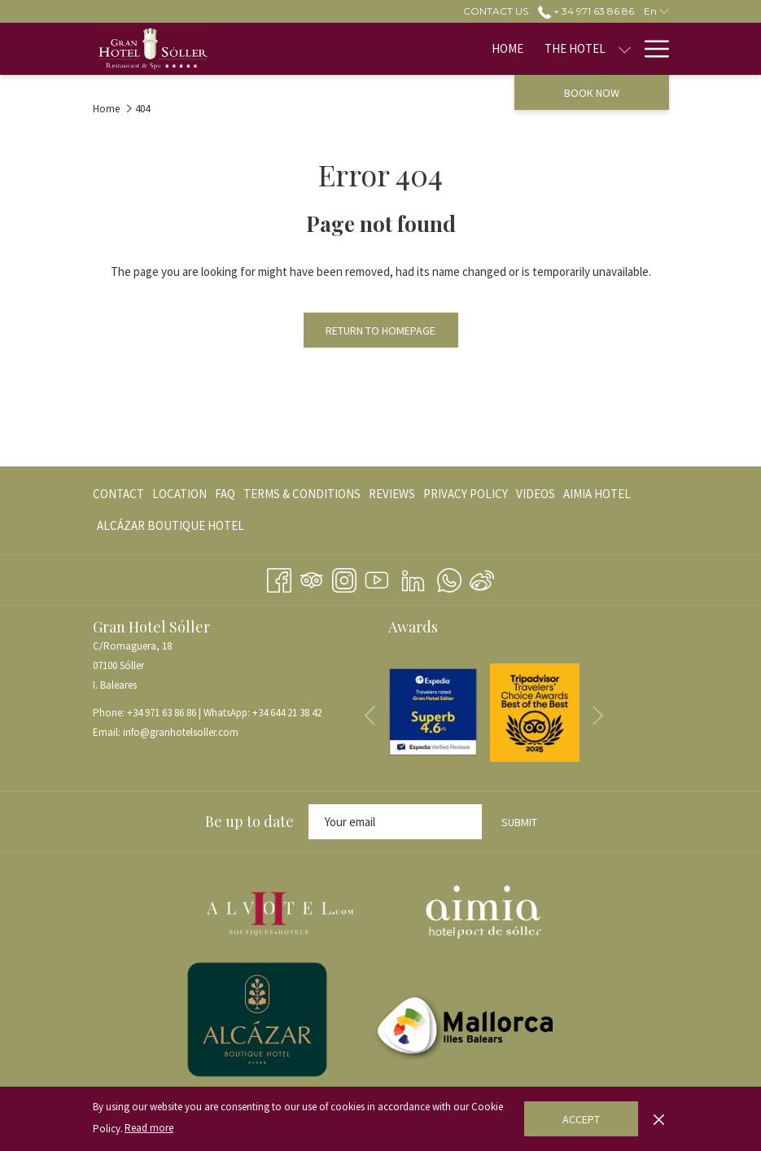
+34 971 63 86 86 (161, 713)
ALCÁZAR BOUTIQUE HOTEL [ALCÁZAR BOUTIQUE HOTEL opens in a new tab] (170, 528)
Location (179, 493)
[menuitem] (318, 49)
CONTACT (118, 493)
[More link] (650, 49)
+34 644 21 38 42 (286, 713)
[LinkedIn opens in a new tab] (413, 577)
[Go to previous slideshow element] (370, 715)
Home (106, 109)
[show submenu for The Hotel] (435, 49)
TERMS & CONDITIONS (302, 493)
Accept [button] (581, 1119)
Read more (149, 1128)
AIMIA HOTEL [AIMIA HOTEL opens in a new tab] (597, 497)
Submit (519, 822)
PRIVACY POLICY (465, 493)
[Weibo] (482, 577)
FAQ (225, 493)
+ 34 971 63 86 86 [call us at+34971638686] (586, 11)
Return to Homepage (380, 330)
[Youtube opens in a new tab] (377, 577)
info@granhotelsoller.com (180, 732)
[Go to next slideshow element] (598, 715)
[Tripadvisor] (312, 577)
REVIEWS (392, 493)
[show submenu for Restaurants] (624, 49)
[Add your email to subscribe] (395, 821)
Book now (591, 92)
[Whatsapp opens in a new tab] (449, 577)
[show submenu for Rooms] (510, 49)
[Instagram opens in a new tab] (344, 577)
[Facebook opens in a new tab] (279, 577)
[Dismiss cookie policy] (659, 1118)
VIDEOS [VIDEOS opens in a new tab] (535, 497)
